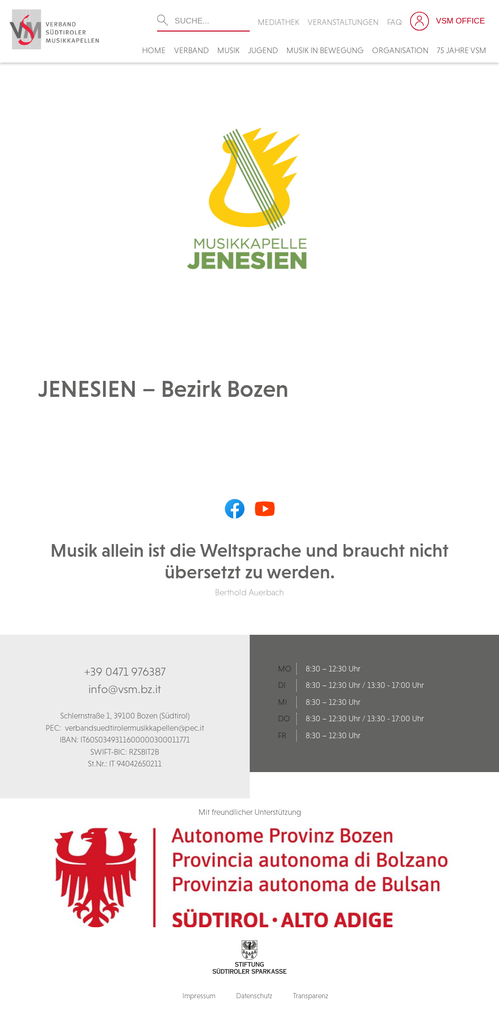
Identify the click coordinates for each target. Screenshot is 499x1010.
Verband (191, 50)
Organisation (400, 50)
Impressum (198, 996)
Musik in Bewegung (325, 50)
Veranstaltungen (343, 22)
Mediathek (278, 22)
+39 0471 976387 (125, 671)
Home (154, 50)
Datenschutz (254, 996)
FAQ (394, 22)
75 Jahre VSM (461, 50)
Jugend (263, 50)
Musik (228, 50)
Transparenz (310, 996)
